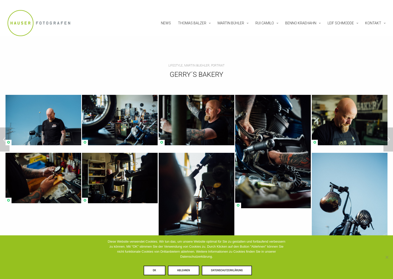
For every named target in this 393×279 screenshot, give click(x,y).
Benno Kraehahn (300, 23)
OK (154, 270)
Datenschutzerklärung (227, 270)
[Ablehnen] (386, 257)
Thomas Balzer (192, 23)
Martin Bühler (231, 23)
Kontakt (373, 23)
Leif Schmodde (341, 23)
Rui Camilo (264, 23)
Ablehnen (183, 270)
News (166, 23)
